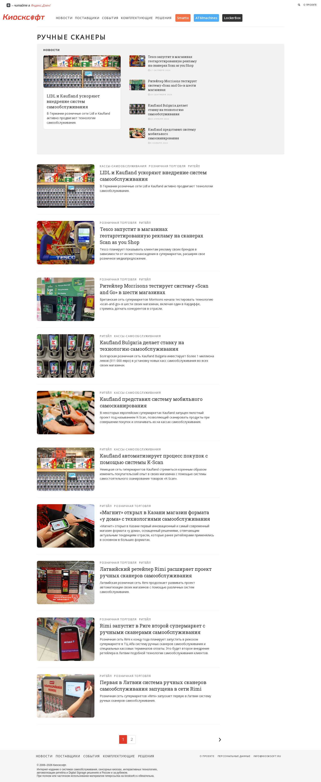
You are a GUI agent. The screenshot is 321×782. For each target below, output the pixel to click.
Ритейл (194, 166)
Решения (163, 18)
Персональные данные (234, 756)
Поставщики (87, 18)
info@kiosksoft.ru (267, 756)
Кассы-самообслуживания (123, 166)
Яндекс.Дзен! (40, 5)
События (110, 18)
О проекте (310, 4)
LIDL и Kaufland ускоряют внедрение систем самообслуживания (73, 101)
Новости (64, 18)
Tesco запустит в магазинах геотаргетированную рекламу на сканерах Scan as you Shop (172, 61)
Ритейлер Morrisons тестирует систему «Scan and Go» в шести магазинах (172, 85)
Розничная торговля (167, 166)
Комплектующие (137, 18)
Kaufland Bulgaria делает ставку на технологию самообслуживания (168, 109)
